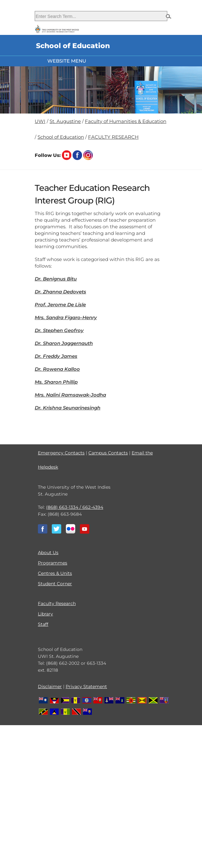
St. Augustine (65, 121)
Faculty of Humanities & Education (125, 121)
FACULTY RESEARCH (113, 137)
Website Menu (66, 61)
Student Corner (55, 583)
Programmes (52, 563)
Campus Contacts (108, 453)
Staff (43, 624)
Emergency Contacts (61, 453)
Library (45, 614)
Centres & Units (55, 573)
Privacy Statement (86, 686)
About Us (48, 552)
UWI (40, 121)
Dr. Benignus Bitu (56, 279)
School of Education (61, 137)
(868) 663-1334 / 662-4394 (74, 507)
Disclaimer (50, 686)
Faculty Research (57, 603)
